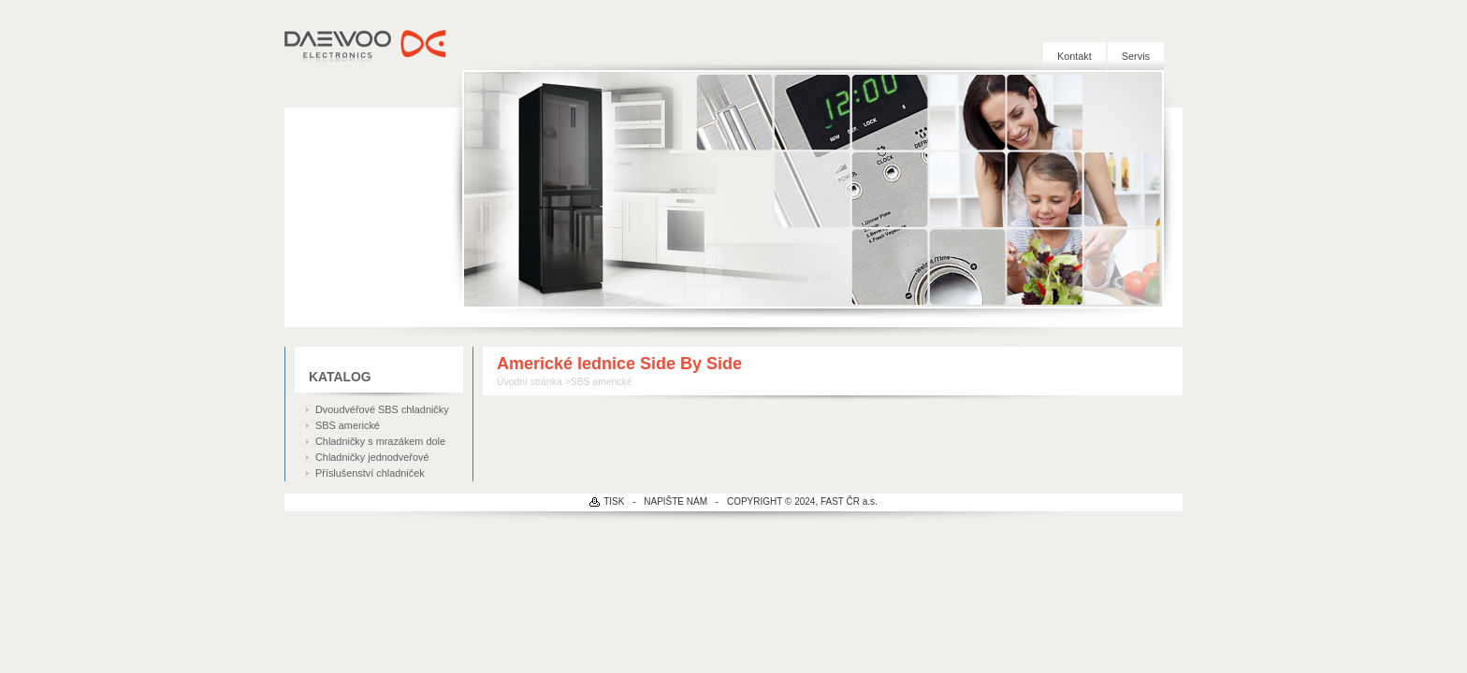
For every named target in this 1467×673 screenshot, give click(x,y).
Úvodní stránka (529, 382)
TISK (613, 501)
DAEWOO (366, 46)
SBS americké (347, 425)
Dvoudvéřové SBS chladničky (382, 409)
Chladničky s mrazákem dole (380, 441)
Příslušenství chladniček (370, 473)
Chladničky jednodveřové (372, 457)
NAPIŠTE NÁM (675, 501)
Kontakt (1074, 56)
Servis (1136, 56)
